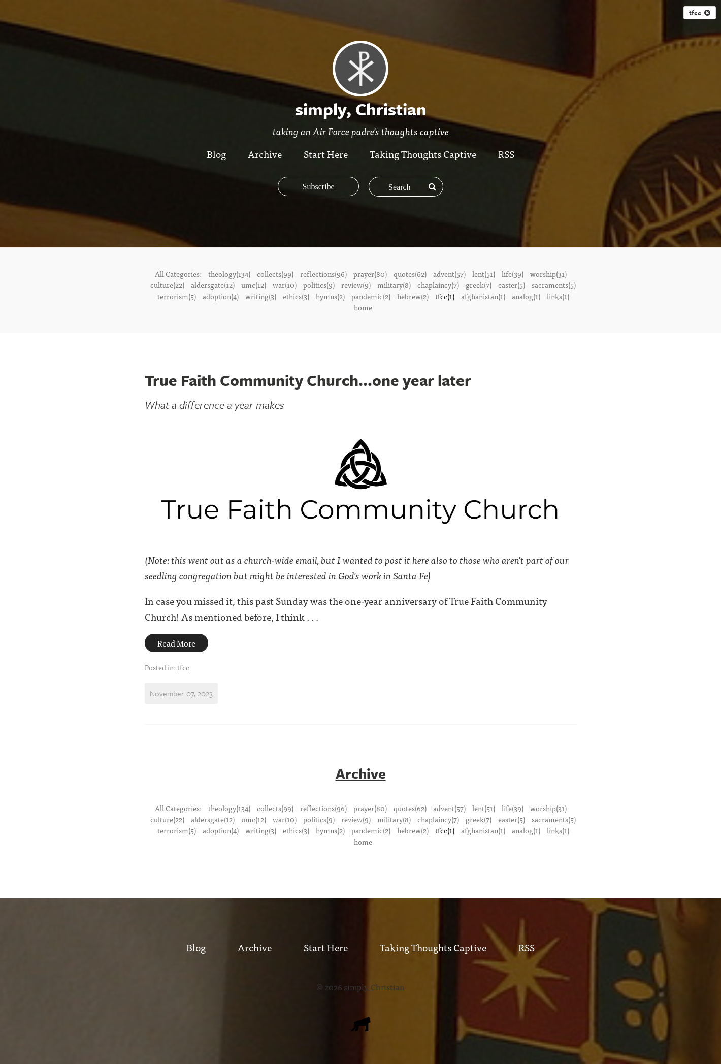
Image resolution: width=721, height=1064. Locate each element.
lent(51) (483, 273)
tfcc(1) (444, 296)
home (363, 307)
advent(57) (449, 273)
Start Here (326, 154)
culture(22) (167, 285)
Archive (265, 154)
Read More (176, 643)
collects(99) (275, 273)
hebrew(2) (413, 296)
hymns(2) (330, 296)
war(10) (285, 285)
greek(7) (478, 285)
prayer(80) (370, 273)
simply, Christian (374, 986)
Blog (216, 154)
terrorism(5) (176, 296)
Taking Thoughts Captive (423, 154)
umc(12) (253, 285)
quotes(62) (410, 273)
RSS (507, 154)
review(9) (356, 285)
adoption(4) (221, 296)
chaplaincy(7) (438, 285)
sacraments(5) (554, 285)
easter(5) (511, 285)
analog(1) (526, 296)
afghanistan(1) (483, 296)
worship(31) (548, 273)
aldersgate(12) (213, 285)
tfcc (699, 13)
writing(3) (260, 296)
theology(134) (229, 273)
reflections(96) (323, 273)
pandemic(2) (370, 296)
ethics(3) (296, 296)
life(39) (512, 273)
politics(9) (319, 285)
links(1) (558, 296)
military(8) (394, 285)
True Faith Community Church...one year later (308, 380)
